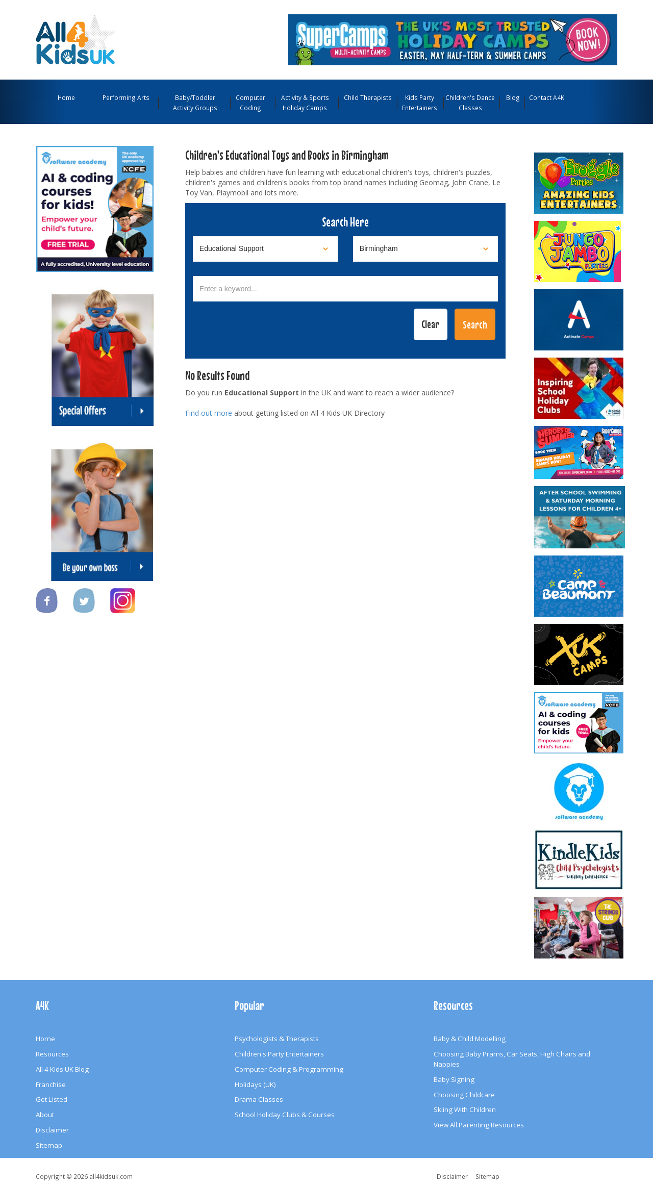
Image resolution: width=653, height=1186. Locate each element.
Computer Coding (250, 102)
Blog (513, 97)
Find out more (208, 413)
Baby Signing (454, 1079)
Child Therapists (368, 97)
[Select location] (425, 249)
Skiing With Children (465, 1109)
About (45, 1114)
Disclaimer (52, 1129)
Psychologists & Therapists (277, 1038)
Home (66, 97)
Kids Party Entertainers (419, 102)
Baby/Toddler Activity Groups (195, 102)
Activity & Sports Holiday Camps (305, 102)
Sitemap (49, 1145)
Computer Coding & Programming (289, 1069)
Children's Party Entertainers (279, 1053)
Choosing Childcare (464, 1094)
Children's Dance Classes (470, 102)
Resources (52, 1053)
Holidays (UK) (255, 1084)
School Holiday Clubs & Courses (285, 1114)
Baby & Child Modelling (470, 1038)
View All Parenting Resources (479, 1124)
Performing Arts (126, 97)
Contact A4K (546, 97)
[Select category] (265, 249)
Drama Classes (259, 1099)
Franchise (51, 1084)
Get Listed (51, 1099)
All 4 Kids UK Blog (62, 1069)
